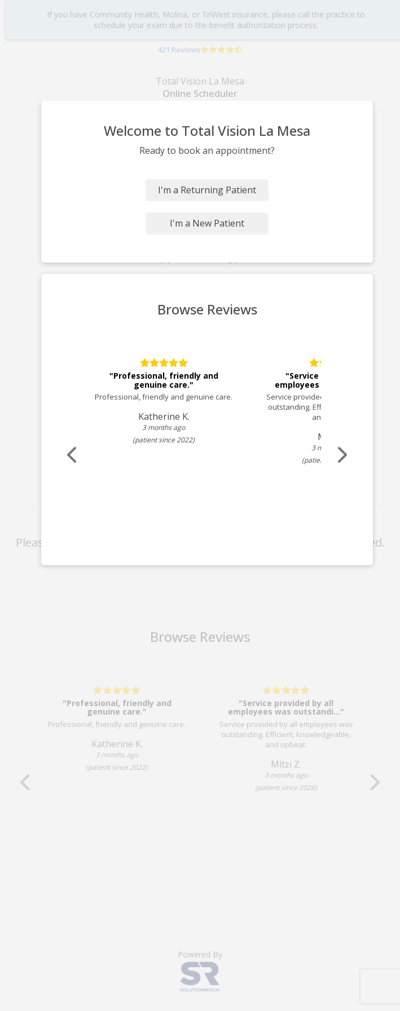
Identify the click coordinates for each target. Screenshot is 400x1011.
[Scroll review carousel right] (341, 455)
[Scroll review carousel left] (72, 455)
